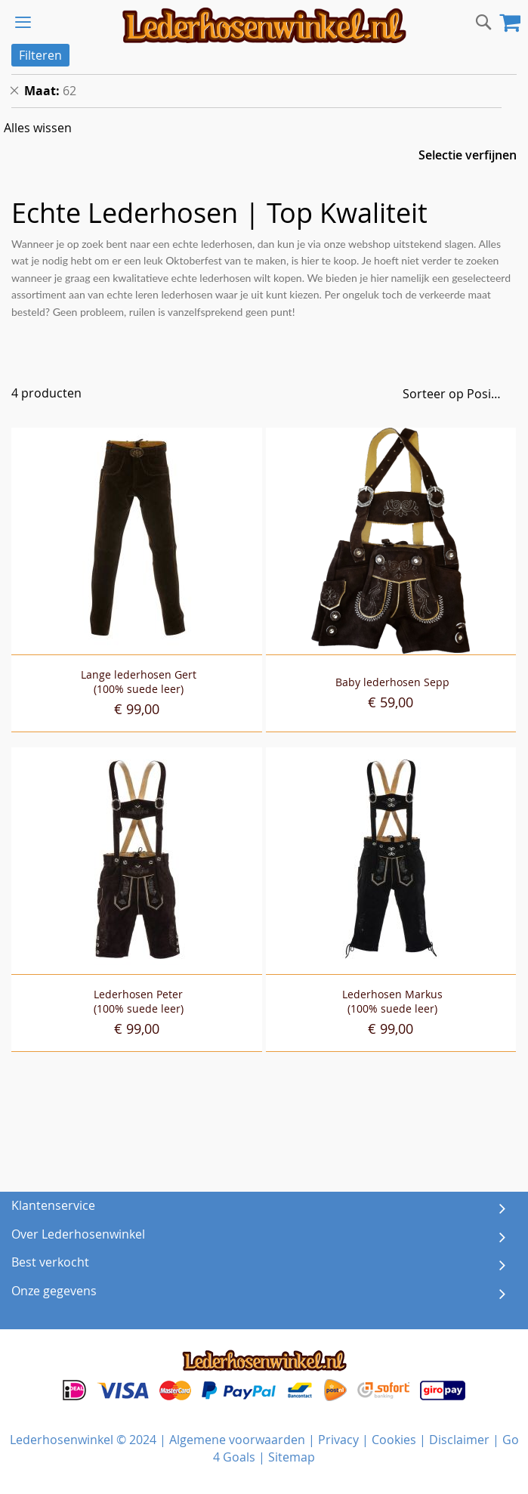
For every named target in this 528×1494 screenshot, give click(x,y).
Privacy (338, 1439)
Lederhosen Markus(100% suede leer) (392, 1001)
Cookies (394, 1439)
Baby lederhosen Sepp (392, 682)
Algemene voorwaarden (237, 1439)
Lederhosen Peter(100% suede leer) (139, 1001)
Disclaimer (459, 1439)
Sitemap (291, 1457)
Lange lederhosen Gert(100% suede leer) (138, 681)
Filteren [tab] (40, 55)
